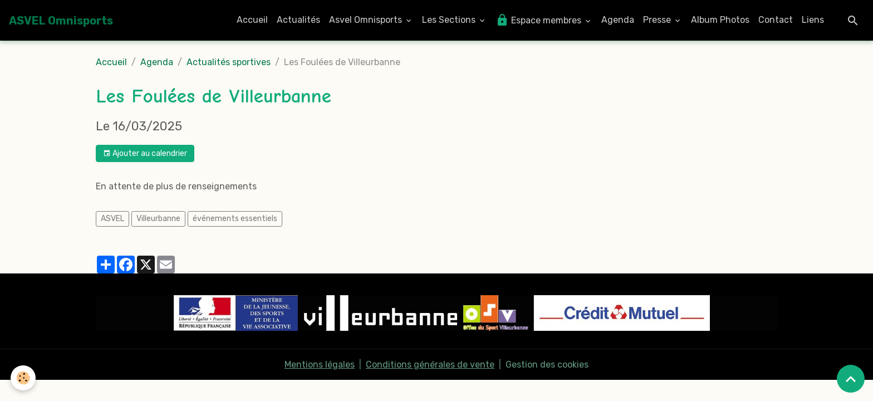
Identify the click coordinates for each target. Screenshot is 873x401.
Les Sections (450, 19)
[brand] (61, 20)
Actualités (298, 19)
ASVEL (112, 218)
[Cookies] (23, 377)
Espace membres (539, 20)
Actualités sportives (229, 62)
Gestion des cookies (547, 364)
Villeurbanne (158, 218)
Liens (813, 19)
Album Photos (720, 19)
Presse (658, 19)
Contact (775, 19)
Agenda (617, 19)
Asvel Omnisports (366, 19)
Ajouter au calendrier (145, 154)
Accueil (252, 19)
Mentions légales (320, 364)
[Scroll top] (851, 379)
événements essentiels (235, 218)
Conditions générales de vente (430, 364)
